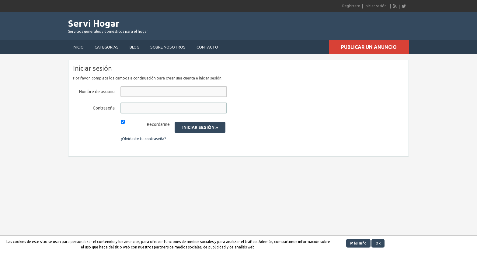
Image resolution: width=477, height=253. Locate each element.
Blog (134, 47)
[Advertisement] (337, 24)
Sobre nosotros (168, 47)
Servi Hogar (94, 23)
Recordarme (158, 124)
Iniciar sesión (376, 6)
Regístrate (351, 6)
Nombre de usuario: (97, 91)
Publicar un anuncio (369, 47)
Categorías (107, 47)
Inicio (78, 47)
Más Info (358, 243)
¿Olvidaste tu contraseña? (143, 139)
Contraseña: (104, 108)
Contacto (207, 47)
